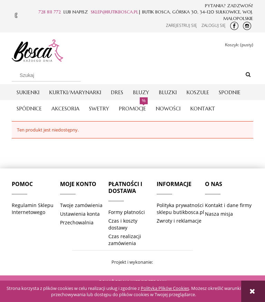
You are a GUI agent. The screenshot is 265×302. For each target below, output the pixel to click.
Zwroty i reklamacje (179, 220)
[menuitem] (28, 92)
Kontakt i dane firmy (228, 205)
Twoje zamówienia (81, 205)
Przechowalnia (77, 222)
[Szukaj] (248, 75)
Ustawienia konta (80, 214)
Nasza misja (219, 214)
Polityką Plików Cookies (165, 288)
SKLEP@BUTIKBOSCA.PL (114, 12)
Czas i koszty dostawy (122, 224)
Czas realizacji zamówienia (124, 239)
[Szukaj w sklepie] (46, 75)
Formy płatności (126, 212)
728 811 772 (49, 12)
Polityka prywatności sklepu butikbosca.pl (180, 208)
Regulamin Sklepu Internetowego (32, 208)
